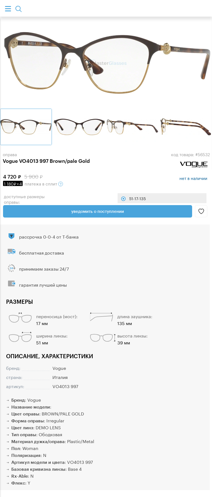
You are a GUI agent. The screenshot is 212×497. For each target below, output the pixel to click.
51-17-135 (137, 198)
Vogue (59, 367)
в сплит (33, 183)
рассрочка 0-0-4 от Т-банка (49, 236)
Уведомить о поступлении (97, 211)
